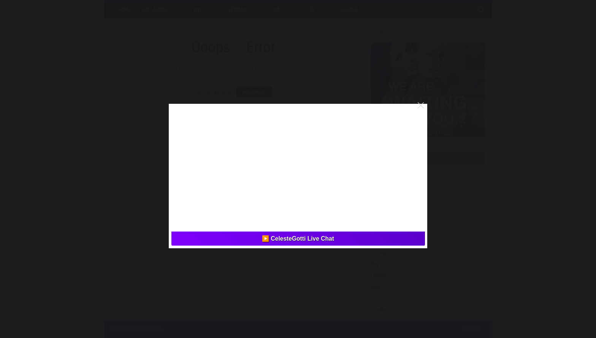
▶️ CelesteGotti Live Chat (298, 238)
